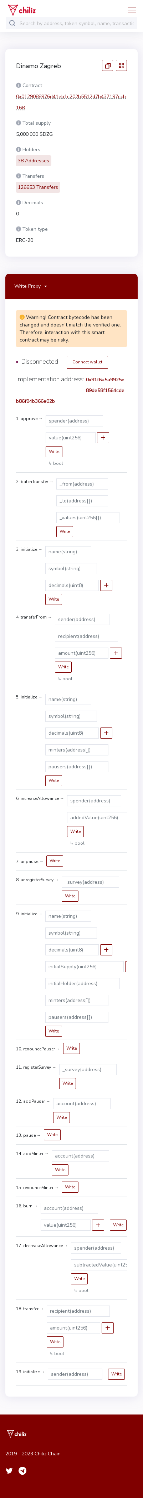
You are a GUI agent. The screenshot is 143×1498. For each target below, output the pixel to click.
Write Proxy (27, 286)
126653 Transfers (38, 187)
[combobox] (77, 23)
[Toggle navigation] (129, 10)
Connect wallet (87, 362)
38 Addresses (33, 160)
